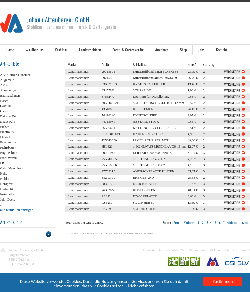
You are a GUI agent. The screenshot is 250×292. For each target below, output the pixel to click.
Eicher (4, 127)
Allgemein (7, 80)
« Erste (175, 222)
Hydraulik (7, 189)
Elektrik (5, 137)
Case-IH (5, 106)
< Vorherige (188, 222)
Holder (4, 179)
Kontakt (221, 49)
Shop (183, 49)
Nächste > (232, 222)
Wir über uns (35, 49)
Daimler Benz (9, 116)
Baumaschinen (10, 95)
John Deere (7, 199)
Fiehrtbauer (8, 147)
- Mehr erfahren (140, 286)
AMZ (4, 85)
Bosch (4, 101)
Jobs (201, 49)
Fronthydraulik (10, 158)
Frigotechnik (8, 153)
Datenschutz (197, 250)
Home (10, 49)
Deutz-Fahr (7, 121)
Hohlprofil (7, 184)
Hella (3, 173)
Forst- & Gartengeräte (128, 49)
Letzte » (244, 222)
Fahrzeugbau (8, 142)
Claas (4, 111)
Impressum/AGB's (171, 250)
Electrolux (7, 132)
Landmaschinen (90, 49)
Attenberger (8, 90)
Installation (7, 194)
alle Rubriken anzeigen (16, 210)
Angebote (161, 49)
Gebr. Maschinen (11, 168)
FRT (3, 163)
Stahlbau (61, 49)
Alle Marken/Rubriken (15, 75)
